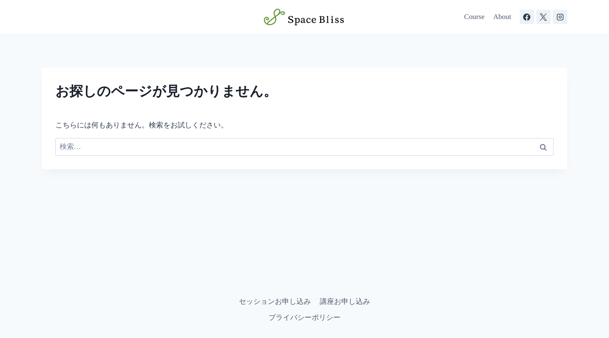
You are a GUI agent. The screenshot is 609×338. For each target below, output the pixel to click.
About (502, 17)
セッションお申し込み (275, 301)
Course (474, 17)
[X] (543, 17)
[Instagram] (560, 17)
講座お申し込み (345, 301)
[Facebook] (527, 17)
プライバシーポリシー (304, 318)
